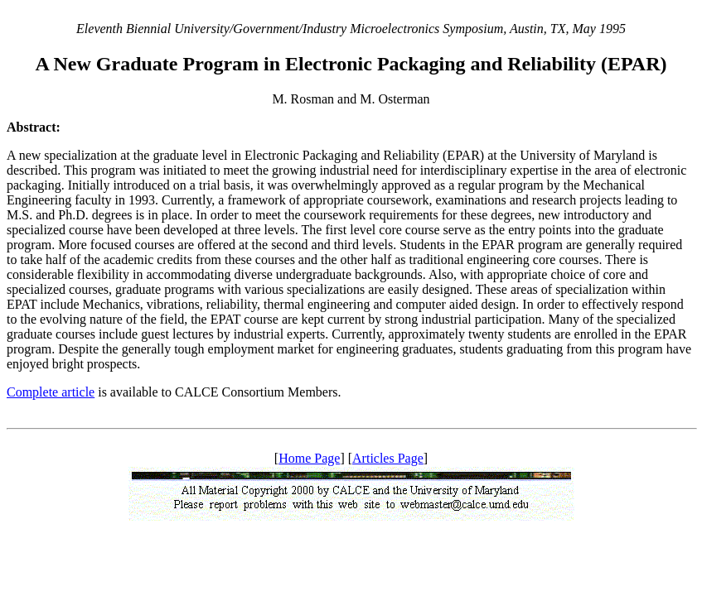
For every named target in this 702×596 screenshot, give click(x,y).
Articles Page (388, 458)
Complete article (50, 392)
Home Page (309, 458)
